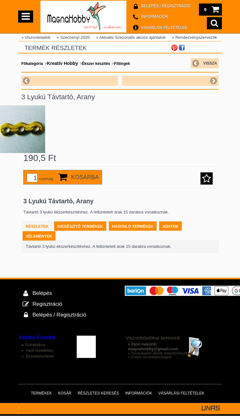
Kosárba (85, 180)
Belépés (42, 296)
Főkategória (32, 63)
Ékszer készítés (96, 63)
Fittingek (122, 63)
